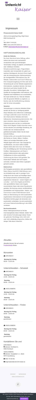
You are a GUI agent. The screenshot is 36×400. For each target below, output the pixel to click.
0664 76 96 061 (9, 359)
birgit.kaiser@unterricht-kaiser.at (18, 46)
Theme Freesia (27, 392)
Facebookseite (8, 245)
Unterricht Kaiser (9, 392)
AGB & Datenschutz (18, 376)
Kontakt (13, 374)
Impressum (22, 374)
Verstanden (24, 398)
